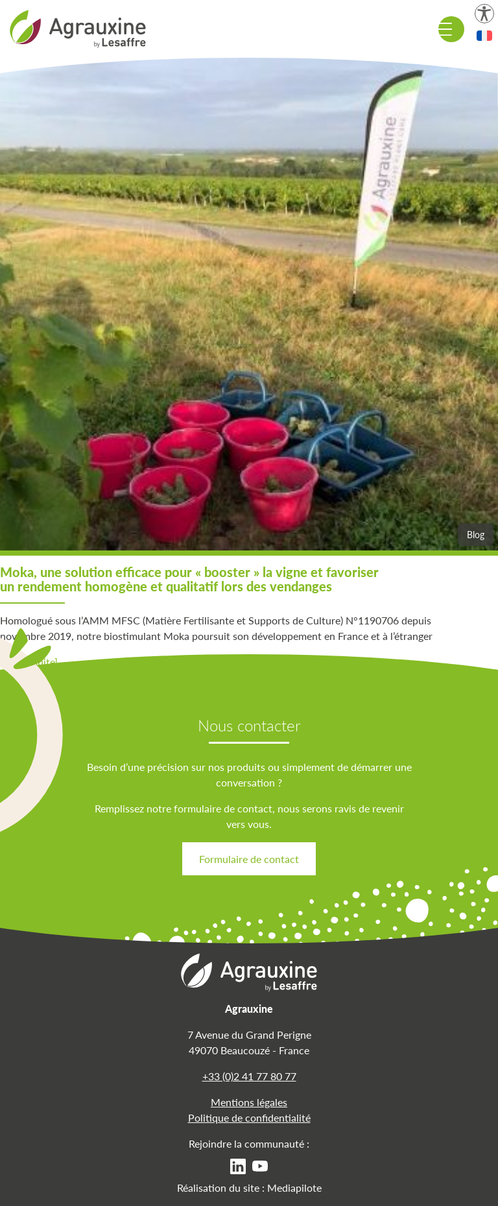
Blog (475, 534)
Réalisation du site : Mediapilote (249, 1187)
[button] (484, 35)
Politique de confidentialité (249, 1117)
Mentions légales (249, 1102)
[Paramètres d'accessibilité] (484, 13)
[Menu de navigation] (451, 29)
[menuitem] (237, 1166)
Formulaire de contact (249, 859)
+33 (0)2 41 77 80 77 (249, 1076)
